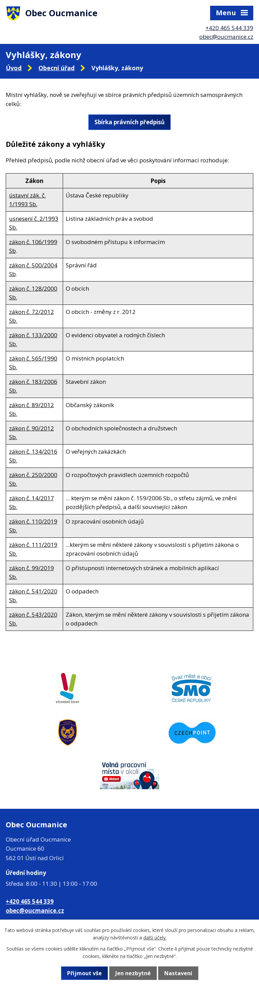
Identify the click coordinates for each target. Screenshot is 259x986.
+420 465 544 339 (229, 28)
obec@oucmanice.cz (226, 37)
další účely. (155, 937)
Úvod (14, 68)
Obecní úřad (56, 68)
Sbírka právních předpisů (129, 122)
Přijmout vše (84, 973)
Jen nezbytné (133, 973)
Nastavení (178, 973)
